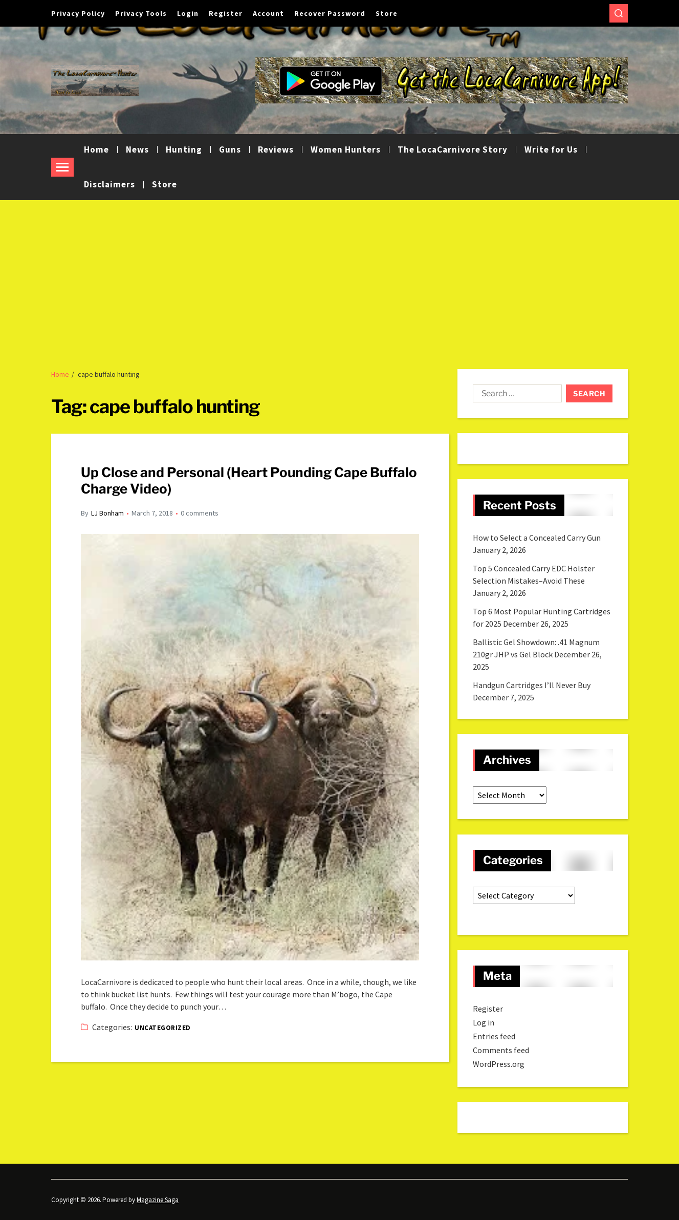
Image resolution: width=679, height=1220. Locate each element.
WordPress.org (498, 1064)
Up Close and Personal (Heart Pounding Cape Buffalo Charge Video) (249, 480)
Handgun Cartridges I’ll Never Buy (531, 685)
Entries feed (494, 1036)
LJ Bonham (107, 513)
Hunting (184, 149)
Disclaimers (109, 184)
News (137, 149)
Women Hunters (346, 149)
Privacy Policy (78, 13)
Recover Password (329, 13)
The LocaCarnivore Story (453, 149)
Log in (483, 1022)
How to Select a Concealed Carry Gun (537, 537)
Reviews (276, 149)
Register (226, 13)
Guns (230, 149)
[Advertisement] (340, 277)
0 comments (199, 513)
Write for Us (551, 149)
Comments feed (501, 1050)
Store (387, 13)
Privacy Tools (141, 13)
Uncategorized (162, 1027)
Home (96, 149)
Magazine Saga (158, 1199)
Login (188, 13)
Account (268, 13)
